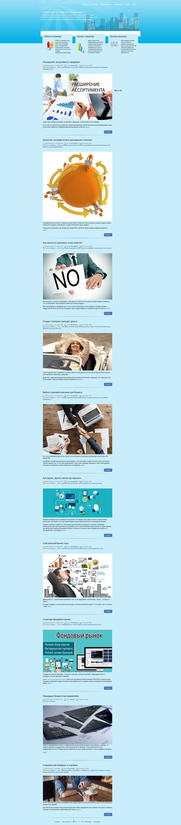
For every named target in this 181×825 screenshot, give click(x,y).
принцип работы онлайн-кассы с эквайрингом (75, 770)
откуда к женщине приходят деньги (100, 326)
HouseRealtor (74, 65)
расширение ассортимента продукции (97, 67)
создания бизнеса (48, 69)
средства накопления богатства (52, 328)
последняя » (97, 821)
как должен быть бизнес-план (78, 548)
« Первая (57, 821)
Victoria (72, 699)
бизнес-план (65, 548)
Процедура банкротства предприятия (61, 696)
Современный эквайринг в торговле (60, 765)
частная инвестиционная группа (92, 624)
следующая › (88, 821)
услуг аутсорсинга (84, 483)
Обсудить (108, 132)
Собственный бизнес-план (55, 543)
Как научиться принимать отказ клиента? (63, 243)
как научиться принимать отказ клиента (73, 248)
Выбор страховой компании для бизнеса (62, 392)
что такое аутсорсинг (96, 483)
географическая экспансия (70, 145)
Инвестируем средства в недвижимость (64, 12)
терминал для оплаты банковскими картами (55, 772)
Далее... (88, 127)
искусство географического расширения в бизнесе (93, 145)
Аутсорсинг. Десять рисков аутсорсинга (62, 478)
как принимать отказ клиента (94, 248)
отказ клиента (107, 248)
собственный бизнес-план (95, 548)
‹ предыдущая (66, 821)
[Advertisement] (126, 71)
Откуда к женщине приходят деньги (60, 321)
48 (82, 821)
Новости (52, 67)
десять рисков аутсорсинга (70, 483)
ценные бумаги (77, 624)
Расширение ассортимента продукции (61, 62)
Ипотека (52, 701)
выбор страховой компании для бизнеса (74, 397)
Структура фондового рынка (56, 619)
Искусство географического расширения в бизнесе (67, 140)
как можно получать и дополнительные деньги (75, 326)
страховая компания (92, 397)
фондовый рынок (67, 624)
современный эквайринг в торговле (100, 770)
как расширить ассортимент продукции (73, 67)
